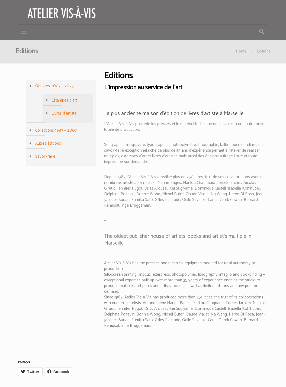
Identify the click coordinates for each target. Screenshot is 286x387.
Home (241, 51)
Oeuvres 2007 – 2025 (54, 86)
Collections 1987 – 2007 (56, 130)
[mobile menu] (23, 32)
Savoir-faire (45, 156)
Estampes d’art (64, 100)
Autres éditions (48, 143)
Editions (264, 51)
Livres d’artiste (64, 113)
